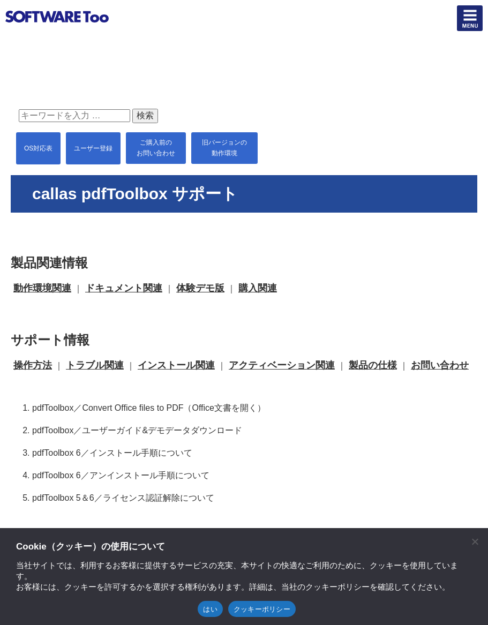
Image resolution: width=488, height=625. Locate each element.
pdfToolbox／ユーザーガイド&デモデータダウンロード (137, 430)
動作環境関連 (42, 288)
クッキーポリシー (262, 609)
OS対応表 (38, 148)
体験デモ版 (200, 288)
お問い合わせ (440, 365)
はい (210, 609)
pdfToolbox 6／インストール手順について (112, 452)
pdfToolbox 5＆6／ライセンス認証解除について (123, 497)
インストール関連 (176, 365)
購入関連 (257, 288)
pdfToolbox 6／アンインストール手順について (120, 475)
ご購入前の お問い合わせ (156, 148)
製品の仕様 (373, 365)
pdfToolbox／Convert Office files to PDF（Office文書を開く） (149, 407)
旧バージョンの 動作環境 (224, 148)
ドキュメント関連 (123, 288)
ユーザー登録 (93, 148)
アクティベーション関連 (282, 365)
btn (470, 18)
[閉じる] (474, 541)
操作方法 (32, 365)
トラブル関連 (95, 365)
